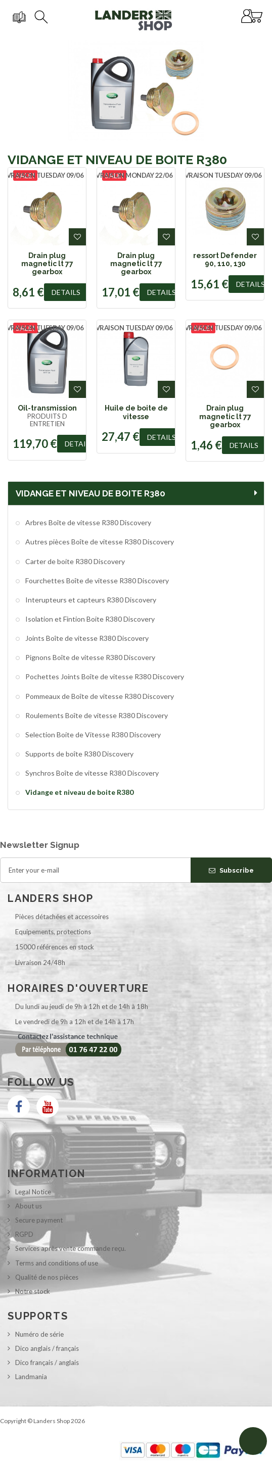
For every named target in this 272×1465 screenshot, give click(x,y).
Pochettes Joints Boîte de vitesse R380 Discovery (104, 676)
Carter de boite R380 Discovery (74, 561)
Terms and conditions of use (56, 1263)
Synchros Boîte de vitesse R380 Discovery (91, 773)
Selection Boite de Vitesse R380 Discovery (92, 734)
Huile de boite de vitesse (136, 412)
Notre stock (32, 1291)
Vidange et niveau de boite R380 (78, 792)
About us (28, 1206)
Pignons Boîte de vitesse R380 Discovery (89, 657)
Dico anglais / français (47, 1348)
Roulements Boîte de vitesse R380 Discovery (96, 715)
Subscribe (231, 870)
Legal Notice (33, 1192)
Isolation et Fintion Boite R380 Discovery (89, 619)
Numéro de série (39, 1334)
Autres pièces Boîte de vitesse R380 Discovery (99, 541)
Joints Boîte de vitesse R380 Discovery (86, 638)
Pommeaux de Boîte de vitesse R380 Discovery (99, 696)
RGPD (24, 1234)
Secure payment (39, 1220)
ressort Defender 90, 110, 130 (225, 259)
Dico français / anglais (47, 1362)
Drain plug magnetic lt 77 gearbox (47, 263)
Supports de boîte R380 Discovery (78, 753)
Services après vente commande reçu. (70, 1248)
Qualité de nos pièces (46, 1277)
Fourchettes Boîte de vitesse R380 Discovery (96, 580)
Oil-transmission (47, 408)
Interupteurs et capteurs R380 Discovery (90, 599)
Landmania (31, 1377)
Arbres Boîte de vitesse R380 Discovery (87, 522)
